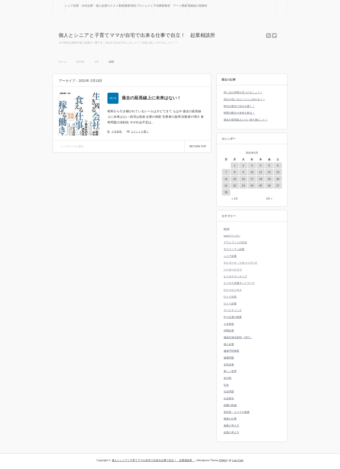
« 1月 (235, 198)
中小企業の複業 (233, 317)
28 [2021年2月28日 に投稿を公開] (226, 192)
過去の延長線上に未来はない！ (151, 98)
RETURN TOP (197, 146)
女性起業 (229, 364)
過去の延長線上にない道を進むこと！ (246, 119)
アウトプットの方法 (235, 242)
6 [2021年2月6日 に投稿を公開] (278, 165)
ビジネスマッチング (235, 276)
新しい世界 (230, 371)
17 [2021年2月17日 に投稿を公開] (252, 179)
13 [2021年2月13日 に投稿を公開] (277, 172)
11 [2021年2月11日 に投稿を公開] (260, 172)
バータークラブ (233, 269)
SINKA (223, 460)
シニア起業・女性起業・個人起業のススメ (92, 5)
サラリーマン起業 (234, 249)
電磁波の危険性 (197, 5)
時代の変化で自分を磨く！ (239, 106)
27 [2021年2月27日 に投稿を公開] (277, 185)
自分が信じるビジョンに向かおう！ (244, 99)
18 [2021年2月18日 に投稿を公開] (260, 179)
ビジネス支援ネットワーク (239, 283)
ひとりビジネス (233, 289)
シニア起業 (230, 256)
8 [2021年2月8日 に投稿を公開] (234, 172)
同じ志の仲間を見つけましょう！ (243, 92)
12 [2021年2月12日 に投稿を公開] (269, 172)
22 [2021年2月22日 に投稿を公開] (234, 185)
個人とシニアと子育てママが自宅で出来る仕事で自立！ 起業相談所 (139, 35)
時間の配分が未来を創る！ (239, 112)
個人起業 (229, 344)
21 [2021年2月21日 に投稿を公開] (226, 185)
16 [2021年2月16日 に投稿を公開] (243, 179)
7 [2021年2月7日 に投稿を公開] (226, 172)
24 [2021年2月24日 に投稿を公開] (252, 185)
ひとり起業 (230, 303)
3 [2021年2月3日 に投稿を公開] (252, 165)
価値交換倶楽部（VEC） (238, 337)
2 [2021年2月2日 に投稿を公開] (243, 165)
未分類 (227, 378)
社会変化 (229, 398)
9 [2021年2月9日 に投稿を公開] (243, 172)
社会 (226, 384)
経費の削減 (230, 405)
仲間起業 (229, 330)
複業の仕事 (230, 418)
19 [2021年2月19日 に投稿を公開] (269, 179)
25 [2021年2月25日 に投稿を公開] (260, 185)
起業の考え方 (231, 432)
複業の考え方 (231, 425)
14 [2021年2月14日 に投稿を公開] (226, 179)
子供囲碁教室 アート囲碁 (170, 5)
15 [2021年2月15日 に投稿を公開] (234, 179)
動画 (121, 5)
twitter (274, 35)
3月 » (269, 198)
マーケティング (233, 310)
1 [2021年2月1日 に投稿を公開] (234, 165)
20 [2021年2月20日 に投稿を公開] (277, 179)
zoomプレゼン (232, 235)
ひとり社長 (230, 296)
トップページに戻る (72, 146)
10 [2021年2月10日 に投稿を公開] (252, 172)
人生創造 (116, 131)
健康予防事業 (231, 350)
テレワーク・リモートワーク (240, 262)
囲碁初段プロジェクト (139, 5)
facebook (280, 35)
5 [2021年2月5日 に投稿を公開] (269, 165)
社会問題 (229, 391)
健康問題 (229, 357)
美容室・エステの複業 (237, 412)
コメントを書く (140, 131)
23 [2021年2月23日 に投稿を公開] (243, 185)
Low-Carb (237, 460)
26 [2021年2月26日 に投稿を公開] (269, 185)
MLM (226, 228)
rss (268, 35)
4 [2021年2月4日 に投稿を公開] (260, 165)
